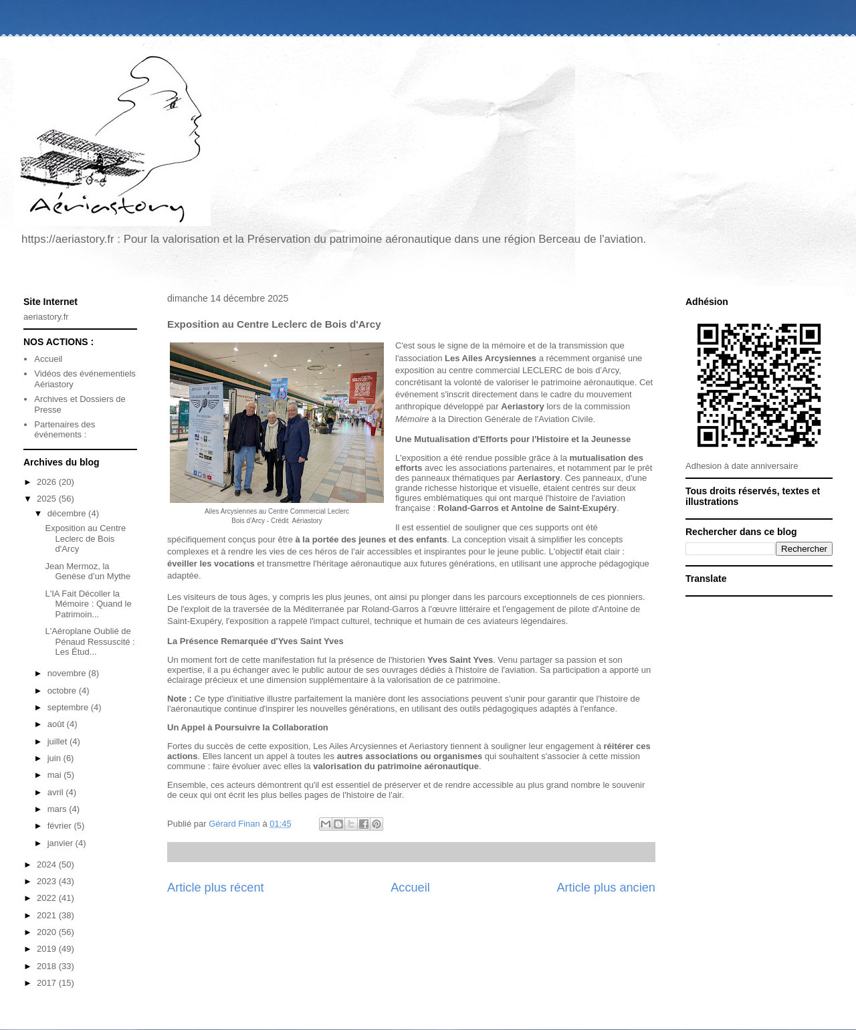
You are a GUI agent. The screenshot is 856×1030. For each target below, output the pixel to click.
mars (58, 809)
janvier (61, 843)
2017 (48, 983)
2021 (48, 915)
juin (55, 758)
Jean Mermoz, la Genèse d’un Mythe (87, 571)
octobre (63, 691)
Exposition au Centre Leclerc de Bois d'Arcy (85, 538)
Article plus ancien (605, 887)
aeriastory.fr (46, 317)
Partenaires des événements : (64, 429)
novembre (67, 673)
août (57, 724)
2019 (48, 949)
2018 (48, 966)
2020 (48, 932)
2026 (48, 482)
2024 (48, 864)
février (60, 826)
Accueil (410, 887)
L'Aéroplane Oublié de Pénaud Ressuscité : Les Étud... (89, 641)
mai (55, 775)
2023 (48, 881)
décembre (67, 513)
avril (56, 792)
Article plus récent (215, 887)
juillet (58, 741)
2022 (48, 898)
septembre (69, 707)
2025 (48, 499)
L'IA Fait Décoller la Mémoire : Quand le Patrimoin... (88, 604)
